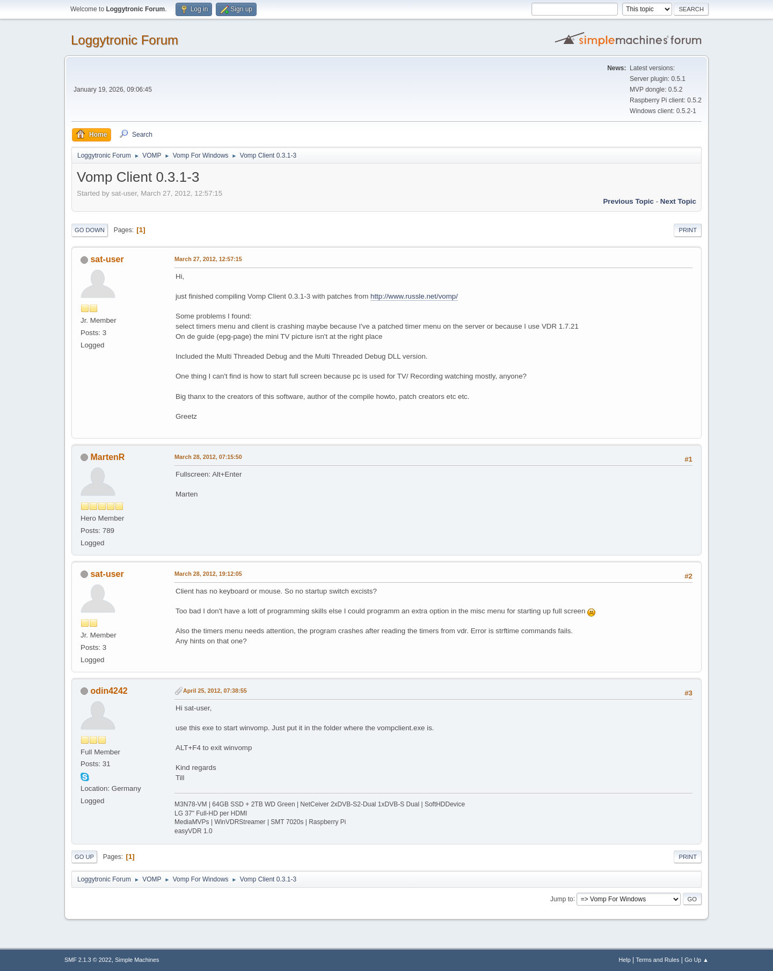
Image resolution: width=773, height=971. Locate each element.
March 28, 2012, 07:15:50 (208, 457)
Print (688, 230)
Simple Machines (137, 960)
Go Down (90, 230)
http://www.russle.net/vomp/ (414, 296)
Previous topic (628, 201)
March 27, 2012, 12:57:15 (208, 259)
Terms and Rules (658, 960)
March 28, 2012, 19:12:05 (208, 573)
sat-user (106, 259)
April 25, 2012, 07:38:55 (215, 690)
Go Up (84, 857)
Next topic (678, 201)
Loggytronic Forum (124, 40)
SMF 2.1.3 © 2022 (88, 960)
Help (625, 960)
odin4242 (108, 690)
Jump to (561, 898)
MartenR (107, 457)
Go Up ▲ (696, 960)
